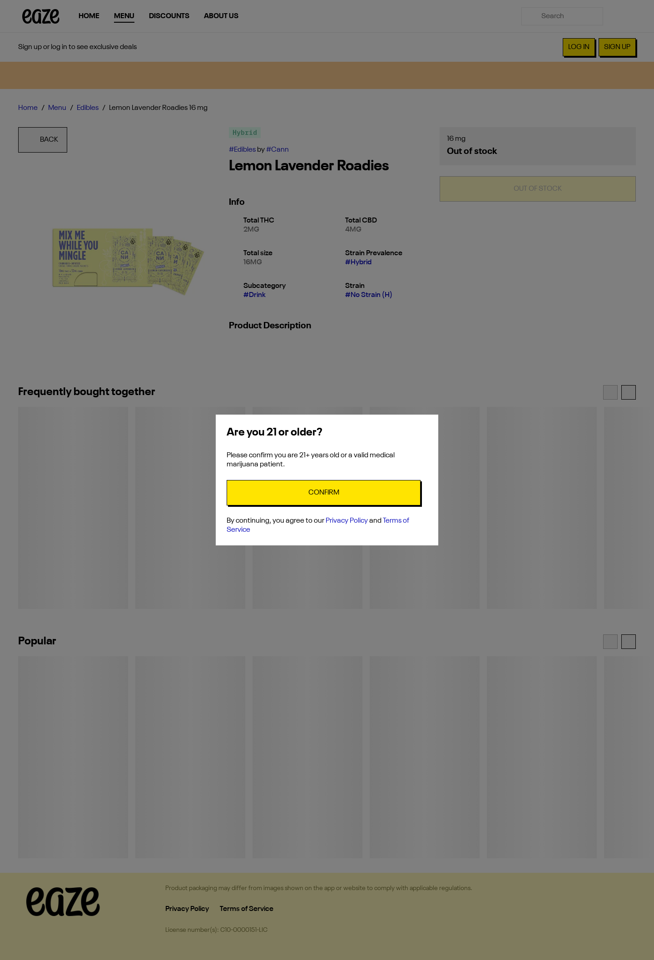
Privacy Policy (347, 521)
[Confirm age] (324, 492)
